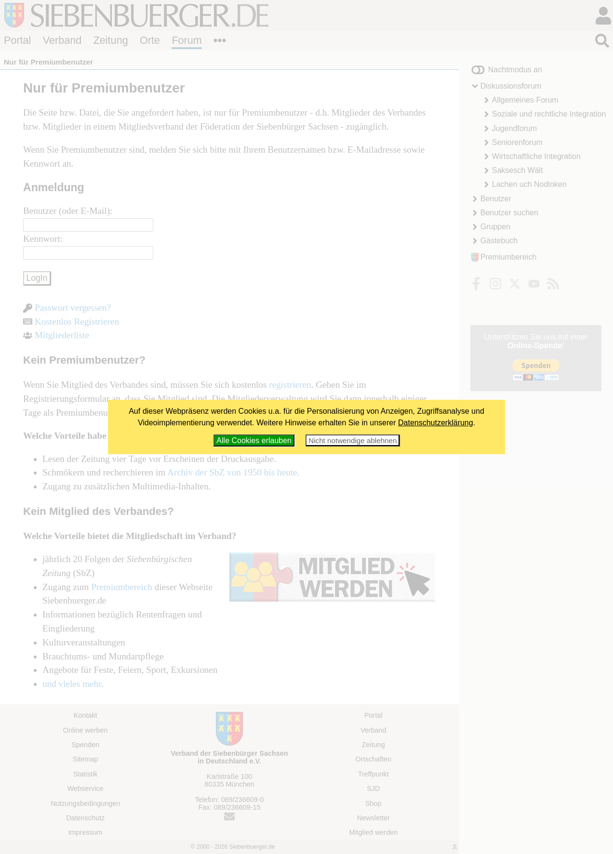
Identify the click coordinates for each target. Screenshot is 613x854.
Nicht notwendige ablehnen (352, 440)
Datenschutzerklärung (435, 423)
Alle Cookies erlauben (254, 440)
